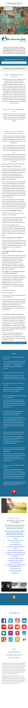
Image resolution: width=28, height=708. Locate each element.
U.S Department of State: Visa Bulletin (15, 560)
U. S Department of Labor (15, 568)
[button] (1, 8)
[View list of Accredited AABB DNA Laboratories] (14, 62)
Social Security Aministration (15, 570)
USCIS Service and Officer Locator (15, 540)
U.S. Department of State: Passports (15, 558)
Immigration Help (15, 572)
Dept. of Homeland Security (15, 544)
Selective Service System (15, 562)
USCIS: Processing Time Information (15, 550)
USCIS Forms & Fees (15, 542)
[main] (14, 20)
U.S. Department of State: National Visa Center (15, 552)
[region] (14, 3)
